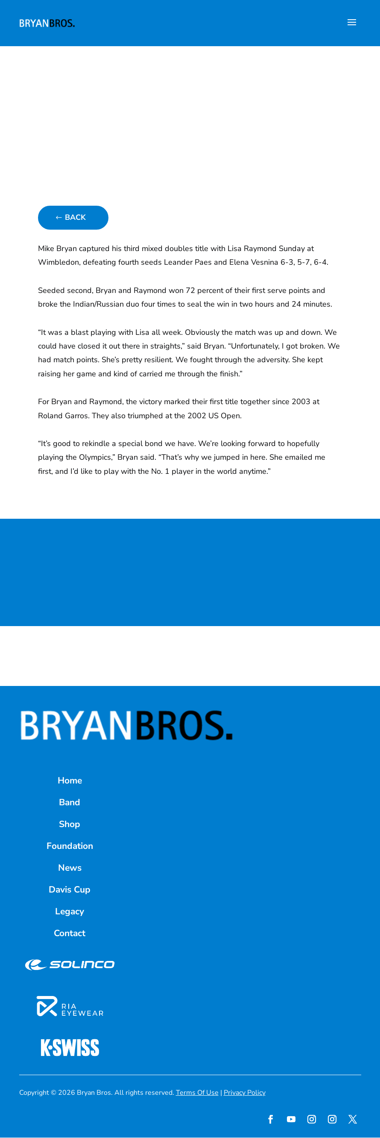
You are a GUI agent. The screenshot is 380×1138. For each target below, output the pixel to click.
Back (75, 218)
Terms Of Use (197, 1092)
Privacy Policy (245, 1092)
